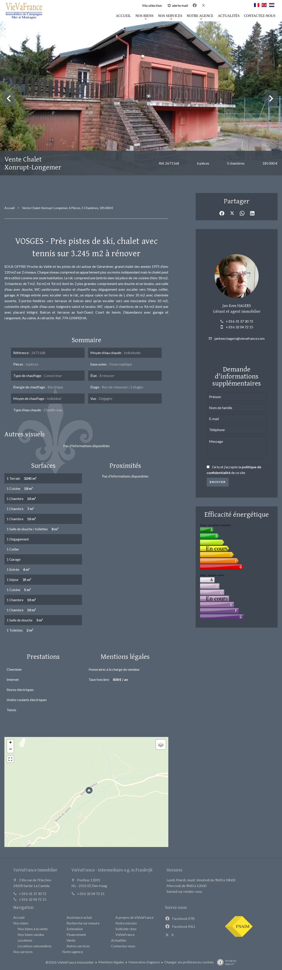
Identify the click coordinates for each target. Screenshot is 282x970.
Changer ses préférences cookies (189, 962)
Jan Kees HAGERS (236, 305)
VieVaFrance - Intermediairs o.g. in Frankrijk (111, 870)
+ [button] (10, 743)
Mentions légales (111, 962)
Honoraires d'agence (144, 962)
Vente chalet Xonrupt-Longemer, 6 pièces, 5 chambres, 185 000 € (67, 208)
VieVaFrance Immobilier (35, 870)
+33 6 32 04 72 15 (239, 327)
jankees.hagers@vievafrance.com (239, 338)
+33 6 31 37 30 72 (239, 321)
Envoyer (218, 482)
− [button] (10, 749)
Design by (225, 962)
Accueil (9, 208)
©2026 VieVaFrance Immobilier (70, 962)
